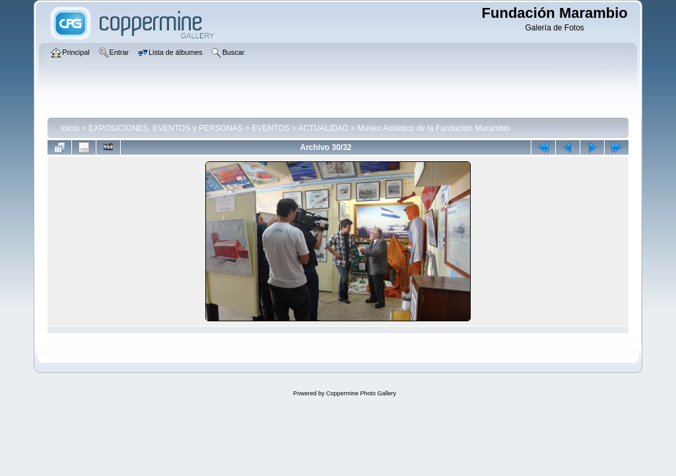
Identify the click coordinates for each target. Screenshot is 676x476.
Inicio (70, 128)
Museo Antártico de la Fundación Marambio (433, 128)
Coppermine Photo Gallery (361, 393)
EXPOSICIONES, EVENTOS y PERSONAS (165, 128)
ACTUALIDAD (323, 128)
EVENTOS (270, 128)
